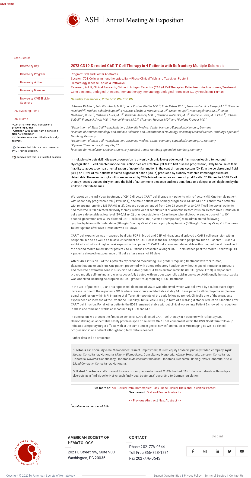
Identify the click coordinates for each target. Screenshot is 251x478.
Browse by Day (29, 66)
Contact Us (236, 475)
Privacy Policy (193, 475)
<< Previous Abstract (143, 400)
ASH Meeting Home (26, 110)
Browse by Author (31, 82)
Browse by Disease (32, 90)
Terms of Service (215, 475)
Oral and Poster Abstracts (164, 392)
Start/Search (22, 58)
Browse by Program (32, 74)
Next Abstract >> (170, 400)
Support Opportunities (167, 475)
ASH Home (7, 4)
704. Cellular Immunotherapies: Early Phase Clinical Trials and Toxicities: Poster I (163, 388)
